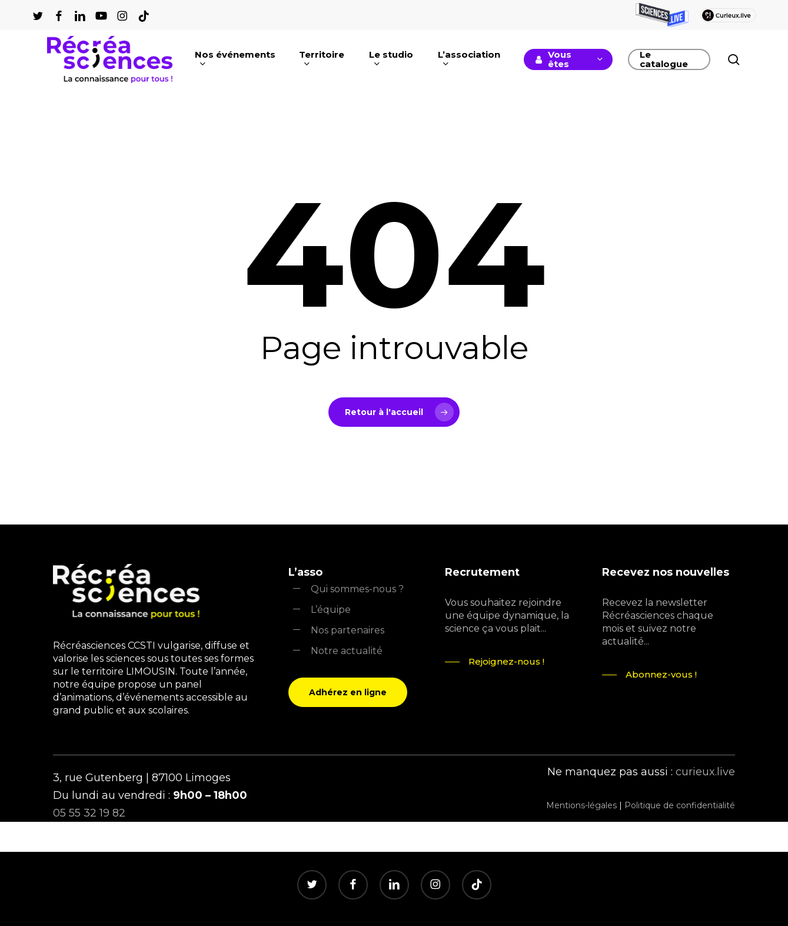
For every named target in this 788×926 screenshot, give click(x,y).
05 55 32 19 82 (89, 812)
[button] (347, 692)
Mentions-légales (581, 805)
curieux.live (705, 771)
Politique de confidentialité (679, 805)
